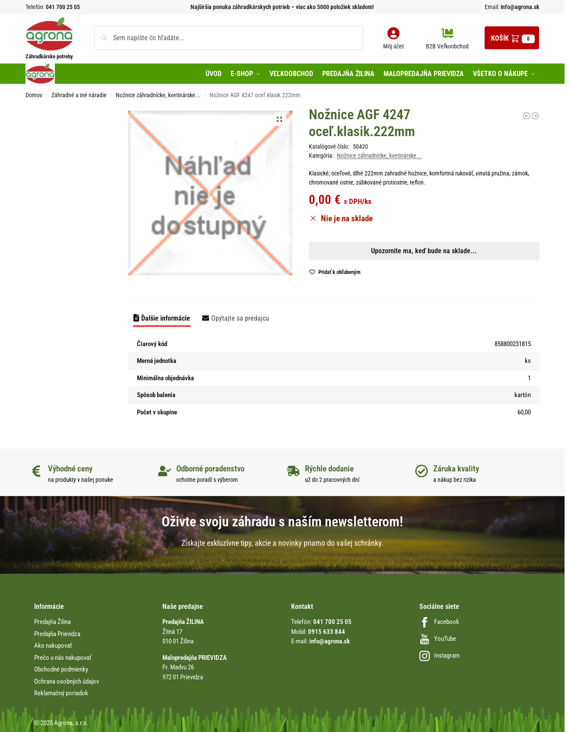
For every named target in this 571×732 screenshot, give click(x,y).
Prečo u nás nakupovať (63, 658)
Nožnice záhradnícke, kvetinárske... (158, 95)
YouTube (437, 639)
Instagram (439, 655)
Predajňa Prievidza (57, 634)
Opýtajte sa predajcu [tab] (240, 318)
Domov (33, 95)
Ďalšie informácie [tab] (165, 318)
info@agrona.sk (519, 6)
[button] (511, 38)
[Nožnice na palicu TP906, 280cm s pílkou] (535, 115)
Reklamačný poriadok (61, 693)
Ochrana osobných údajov (66, 681)
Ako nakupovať (53, 645)
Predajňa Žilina (52, 622)
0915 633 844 (326, 632)
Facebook (439, 622)
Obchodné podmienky (61, 669)
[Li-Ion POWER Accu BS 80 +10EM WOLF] (526, 115)
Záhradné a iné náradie (79, 95)
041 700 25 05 (63, 6)
